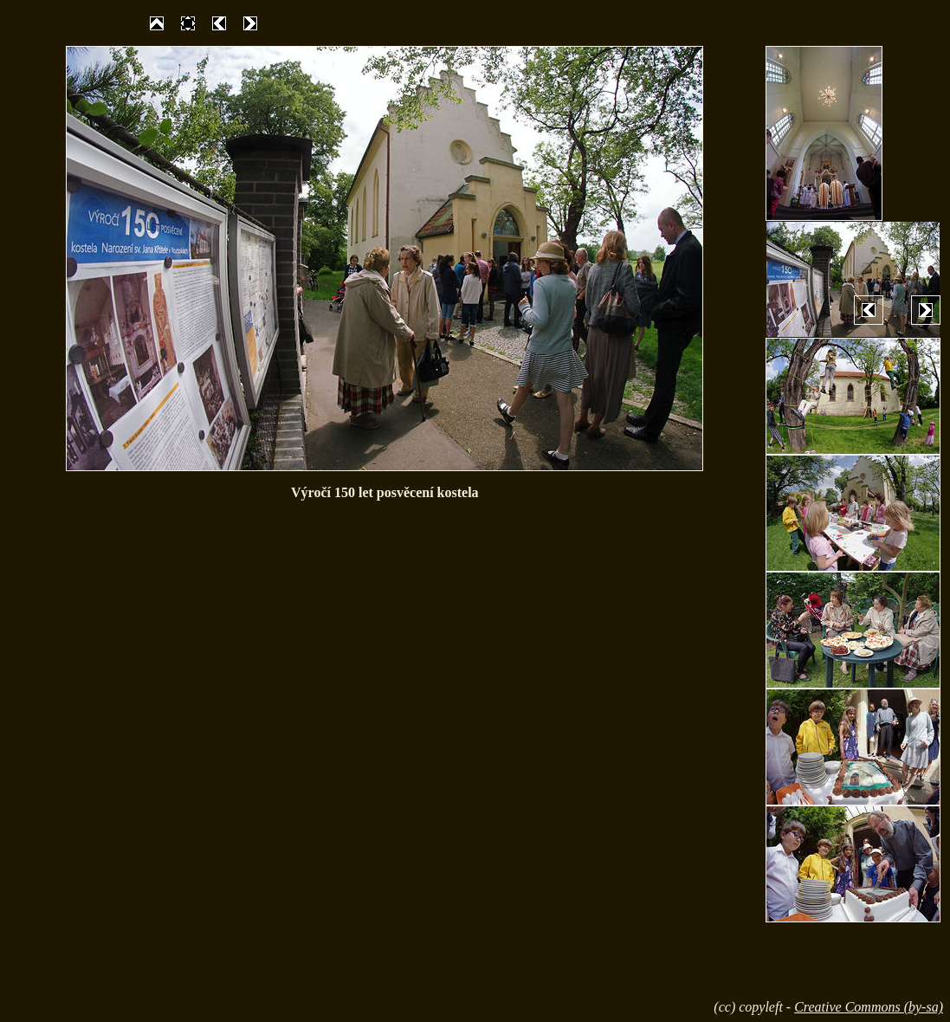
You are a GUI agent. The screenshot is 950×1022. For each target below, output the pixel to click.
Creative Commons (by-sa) (868, 1006)
